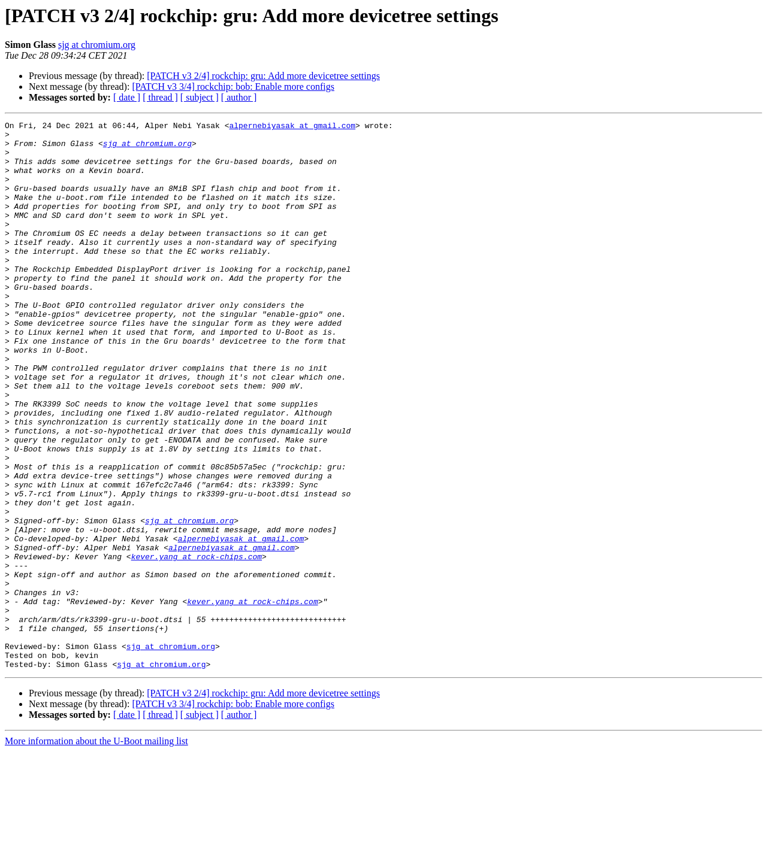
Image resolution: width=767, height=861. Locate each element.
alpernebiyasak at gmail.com (292, 127)
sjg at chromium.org (96, 45)
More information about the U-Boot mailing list (96, 850)
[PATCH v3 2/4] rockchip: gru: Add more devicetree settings (263, 76)
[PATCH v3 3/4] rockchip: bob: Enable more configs (233, 86)
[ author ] (239, 97)
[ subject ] (199, 97)
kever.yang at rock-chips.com (196, 644)
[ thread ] (160, 97)
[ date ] (126, 97)
